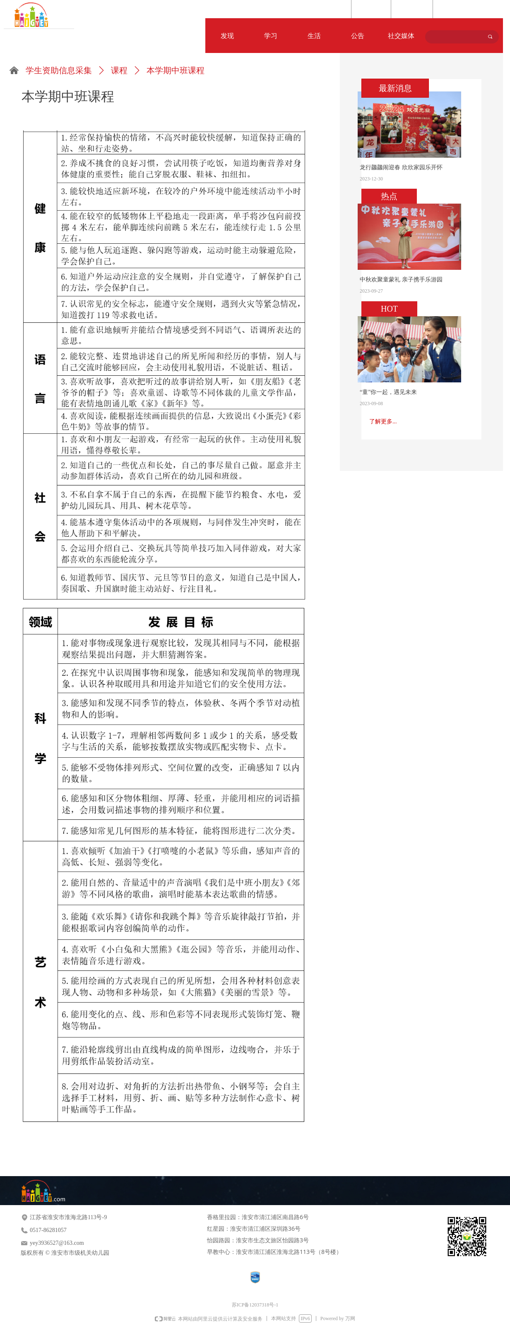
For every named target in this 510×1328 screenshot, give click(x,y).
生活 (314, 35)
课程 (119, 70)
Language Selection (462, 9)
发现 (227, 35)
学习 (270, 35)
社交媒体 (401, 35)
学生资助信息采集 (59, 70)
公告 (357, 35)
